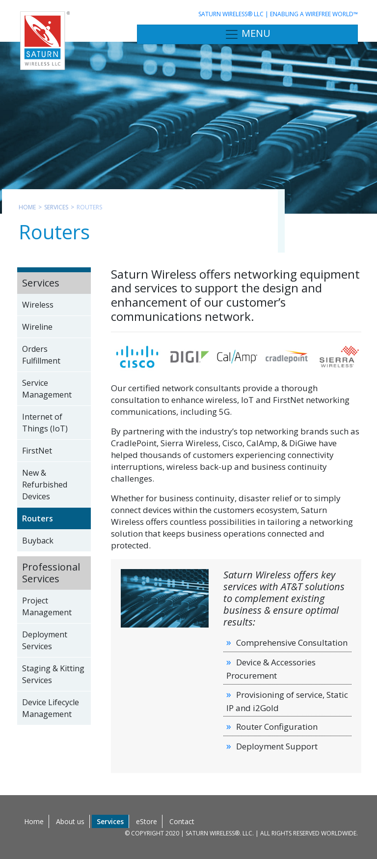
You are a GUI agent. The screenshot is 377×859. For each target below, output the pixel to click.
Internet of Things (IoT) (45, 422)
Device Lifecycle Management (50, 708)
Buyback (38, 540)
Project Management (47, 606)
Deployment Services (44, 640)
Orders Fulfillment (41, 355)
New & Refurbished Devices (44, 484)
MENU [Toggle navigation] (247, 34)
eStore (146, 821)
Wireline (37, 326)
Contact (181, 821)
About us (70, 821)
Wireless (38, 304)
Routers (37, 518)
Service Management (47, 388)
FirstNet (37, 450)
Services (56, 207)
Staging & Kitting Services (53, 674)
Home (27, 207)
